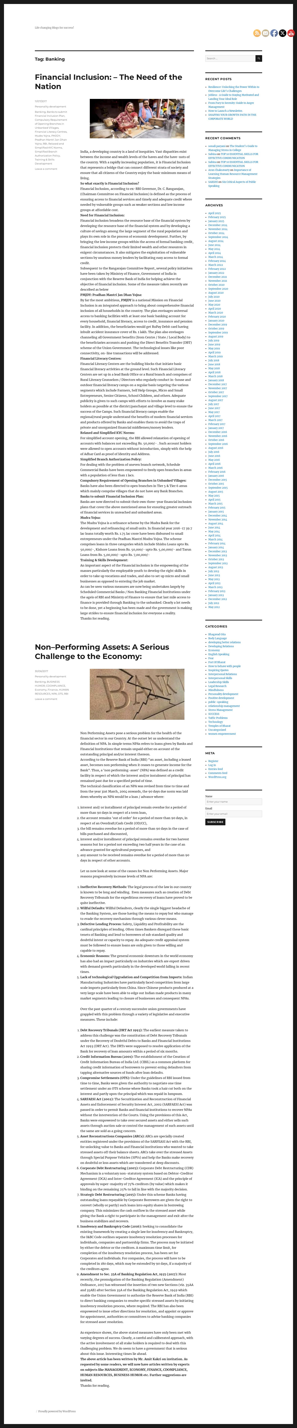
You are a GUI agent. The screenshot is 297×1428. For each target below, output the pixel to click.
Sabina (212, 154)
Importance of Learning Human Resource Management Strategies (232, 174)
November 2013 (217, 555)
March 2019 (215, 356)
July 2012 (213, 603)
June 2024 (214, 245)
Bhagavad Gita (217, 634)
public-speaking (218, 702)
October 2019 (216, 328)
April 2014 (214, 535)
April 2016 (214, 464)
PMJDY (55, 135)
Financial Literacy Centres (51, 131)
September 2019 (218, 332)
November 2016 (217, 436)
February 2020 (217, 316)
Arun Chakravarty (219, 170)
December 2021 (217, 277)
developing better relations (224, 642)
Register (213, 761)
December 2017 (217, 384)
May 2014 (214, 531)
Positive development (221, 698)
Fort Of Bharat (216, 662)
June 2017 (214, 408)
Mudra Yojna (42, 135)
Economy (41, 689)
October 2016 (216, 440)
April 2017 (214, 416)
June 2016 (214, 456)
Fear (211, 658)
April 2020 (214, 308)
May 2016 (214, 460)
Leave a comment (46, 168)
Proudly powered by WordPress (57, 1411)
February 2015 (216, 507)
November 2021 (217, 280)
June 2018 (214, 364)
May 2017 (214, 412)
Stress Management (220, 710)
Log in (212, 765)
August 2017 (215, 400)
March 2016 (215, 467)
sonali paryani (216, 146)
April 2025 (214, 213)
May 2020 (214, 304)
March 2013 (215, 587)
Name (208, 796)
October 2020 (216, 284)
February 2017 (216, 424)
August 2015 (215, 491)
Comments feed (217, 773)
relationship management (224, 706)
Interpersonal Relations (222, 674)
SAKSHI (213, 182)
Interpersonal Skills (220, 678)
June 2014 (214, 527)
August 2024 (216, 241)
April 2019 (214, 352)
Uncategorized (217, 730)
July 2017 (213, 404)
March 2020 (215, 312)
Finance (53, 689)
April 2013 (214, 583)
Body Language (217, 638)
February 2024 (217, 261)
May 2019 (214, 348)
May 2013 (214, 579)
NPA (54, 693)
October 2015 (216, 483)
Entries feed (215, 769)
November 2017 (217, 388)
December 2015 (217, 479)
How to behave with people (224, 666)
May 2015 (214, 495)
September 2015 (218, 487)
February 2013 (216, 591)
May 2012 (214, 607)
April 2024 (214, 253)
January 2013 (216, 595)
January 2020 (216, 320)
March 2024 (215, 257)
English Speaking (218, 654)
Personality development (50, 106)
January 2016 (216, 475)
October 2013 (216, 559)
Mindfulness (216, 690)
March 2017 (215, 420)
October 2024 (216, 233)
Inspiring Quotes (218, 670)
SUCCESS (213, 714)
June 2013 (214, 575)
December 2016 (217, 432)
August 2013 (215, 567)
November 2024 (217, 229)
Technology (215, 722)
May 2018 (214, 368)
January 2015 (216, 511)
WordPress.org (217, 777)
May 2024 (214, 249)
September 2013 (217, 563)
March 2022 (215, 265)
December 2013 (217, 551)
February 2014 (216, 543)
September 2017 (218, 396)
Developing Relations (221, 646)
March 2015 (215, 503)
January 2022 (216, 273)
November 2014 (217, 519)
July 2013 (213, 571)
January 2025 (216, 221)
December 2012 (217, 599)
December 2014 (217, 515)
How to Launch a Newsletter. (225, 111)
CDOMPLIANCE (55, 685)
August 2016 (215, 448)
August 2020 (216, 292)
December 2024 (217, 225)
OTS (60, 693)
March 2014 (215, 539)
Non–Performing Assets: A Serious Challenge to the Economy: (102, 651)
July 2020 (214, 296)
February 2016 (217, 471)
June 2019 (214, 344)
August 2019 (215, 336)
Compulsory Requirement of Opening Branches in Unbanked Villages (51, 123)
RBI (45, 143)
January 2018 (216, 380)
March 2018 (215, 376)
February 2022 (217, 269)
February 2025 (217, 217)
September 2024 (218, 237)
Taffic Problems (218, 718)
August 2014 (215, 523)
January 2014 (216, 547)
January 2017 (216, 428)
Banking (40, 111)
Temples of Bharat (219, 726)
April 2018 (214, 372)
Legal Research (217, 686)
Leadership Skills (218, 682)
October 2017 (216, 392)
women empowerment (222, 734)
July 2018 (213, 360)
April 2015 (214, 499)
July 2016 (213, 452)
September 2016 (218, 444)
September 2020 (218, 288)
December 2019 (217, 324)
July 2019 (213, 340)
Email (208, 808)
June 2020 (214, 300)
